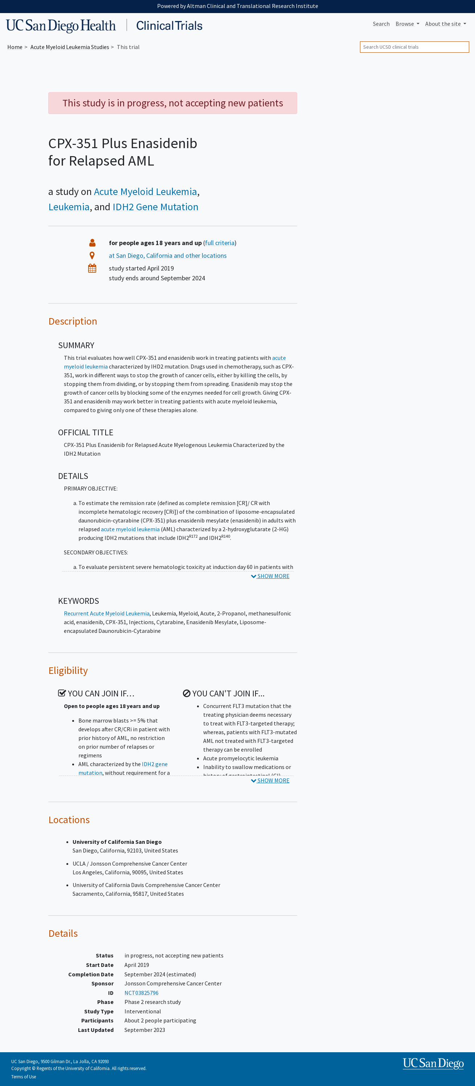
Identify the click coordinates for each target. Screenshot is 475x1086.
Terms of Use (23, 1076)
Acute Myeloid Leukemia (145, 191)
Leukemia (69, 206)
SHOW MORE (270, 575)
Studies (69, 46)
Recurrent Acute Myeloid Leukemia (107, 613)
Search (381, 23)
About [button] (443, 23)
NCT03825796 (141, 992)
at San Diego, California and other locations (168, 255)
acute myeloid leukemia (130, 529)
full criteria (219, 243)
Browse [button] (405, 23)
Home (14, 46)
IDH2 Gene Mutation (155, 206)
